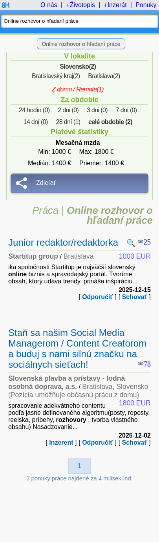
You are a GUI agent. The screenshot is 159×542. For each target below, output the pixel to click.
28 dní (68, 122)
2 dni (68, 110)
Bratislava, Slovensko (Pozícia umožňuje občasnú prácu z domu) (78, 391)
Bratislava (104, 76)
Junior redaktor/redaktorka (63, 242)
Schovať (135, 297)
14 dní (36, 122)
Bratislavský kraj (56, 76)
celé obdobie (110, 122)
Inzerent (61, 442)
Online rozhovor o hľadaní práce (81, 44)
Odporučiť (97, 297)
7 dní (126, 110)
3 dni (97, 110)
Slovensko (78, 66)
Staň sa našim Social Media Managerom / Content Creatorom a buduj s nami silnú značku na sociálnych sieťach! (77, 348)
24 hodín (34, 110)
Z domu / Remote (78, 89)
